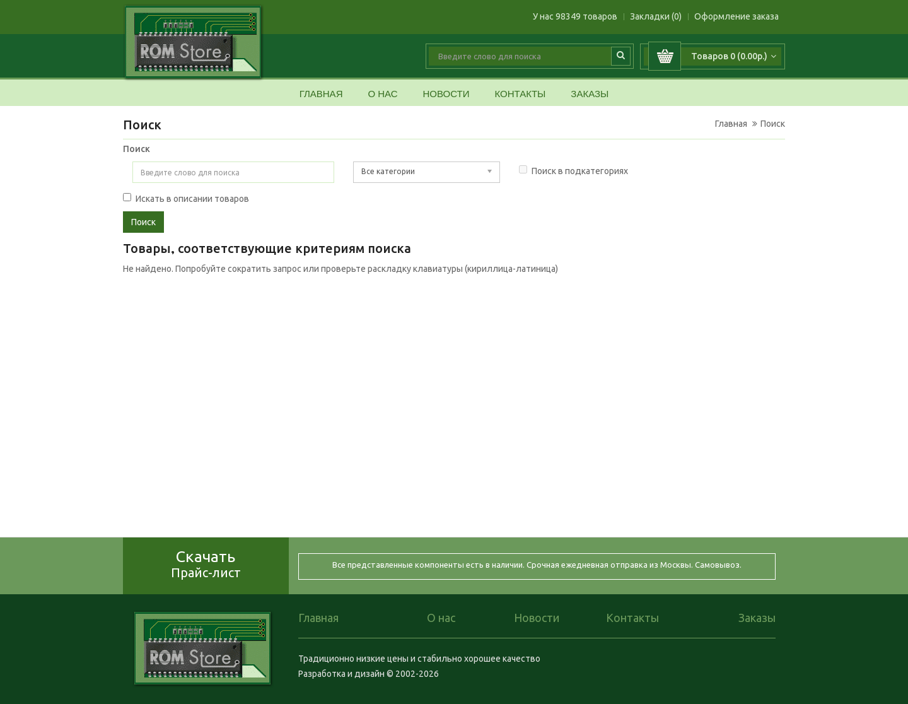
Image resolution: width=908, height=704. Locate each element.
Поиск (772, 124)
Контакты (519, 94)
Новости (445, 94)
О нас (382, 94)
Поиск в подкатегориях (573, 170)
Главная (321, 94)
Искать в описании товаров (186, 198)
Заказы (589, 94)
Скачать (206, 564)
